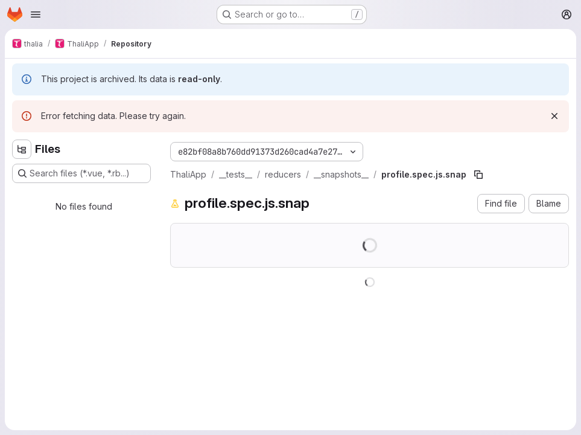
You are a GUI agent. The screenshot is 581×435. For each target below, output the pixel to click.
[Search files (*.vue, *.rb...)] (81, 173)
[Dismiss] (554, 116)
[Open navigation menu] (35, 14)
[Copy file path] (478, 174)
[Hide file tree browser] (21, 149)
